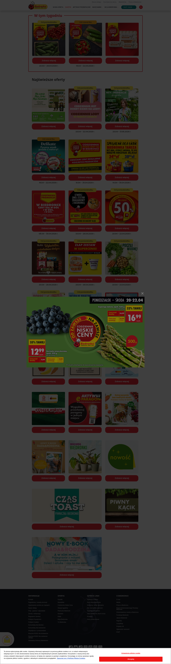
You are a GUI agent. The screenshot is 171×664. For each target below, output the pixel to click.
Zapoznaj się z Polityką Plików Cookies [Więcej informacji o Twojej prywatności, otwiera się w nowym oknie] (71, 658)
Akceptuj (130, 659)
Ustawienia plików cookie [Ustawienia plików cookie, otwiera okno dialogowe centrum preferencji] (130, 653)
